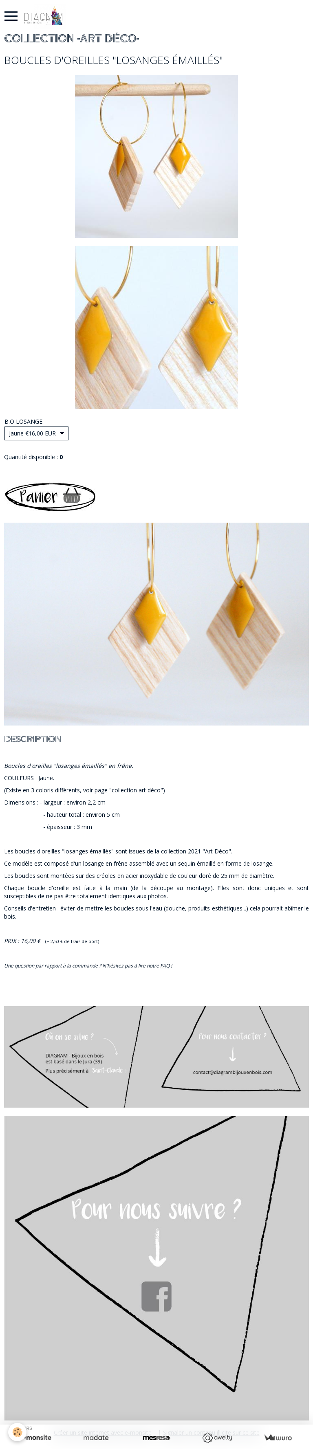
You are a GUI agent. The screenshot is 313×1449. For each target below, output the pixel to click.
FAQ (165, 965)
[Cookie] (17, 1432)
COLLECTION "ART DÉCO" (71, 39)
